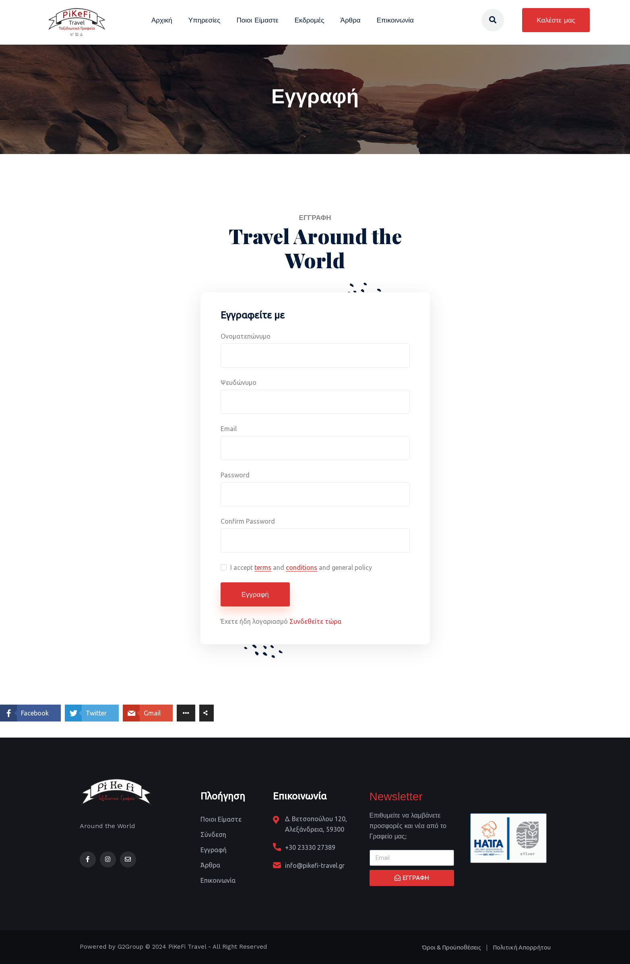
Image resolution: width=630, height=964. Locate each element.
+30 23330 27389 (310, 847)
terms (262, 567)
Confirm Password (248, 521)
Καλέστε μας (556, 20)
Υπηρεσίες (204, 20)
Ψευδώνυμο (238, 382)
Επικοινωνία (395, 20)
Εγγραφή (255, 594)
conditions (301, 567)
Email (229, 428)
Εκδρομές (309, 20)
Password (235, 475)
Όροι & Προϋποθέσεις (451, 947)
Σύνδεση (213, 834)
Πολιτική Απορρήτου (522, 947)
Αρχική (161, 20)
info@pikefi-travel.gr (315, 865)
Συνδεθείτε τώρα (315, 621)
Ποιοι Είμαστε (257, 20)
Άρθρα (351, 20)
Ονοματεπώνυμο (246, 336)
